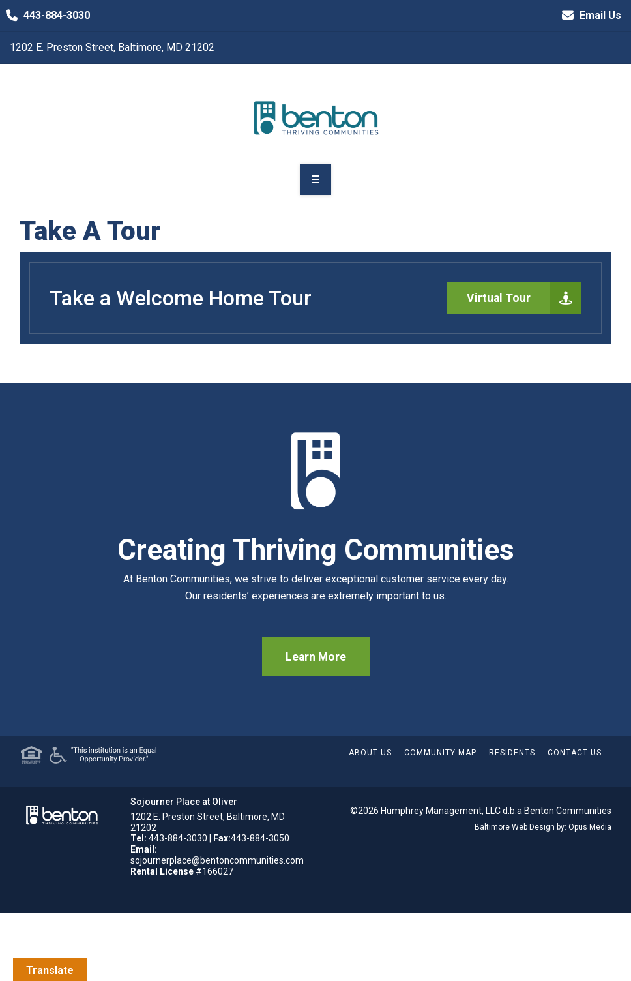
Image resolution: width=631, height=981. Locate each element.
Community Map (440, 752)
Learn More (316, 656)
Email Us (588, 15)
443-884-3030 (45, 15)
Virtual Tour (524, 298)
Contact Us (575, 752)
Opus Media (589, 827)
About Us (370, 752)
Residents (512, 752)
